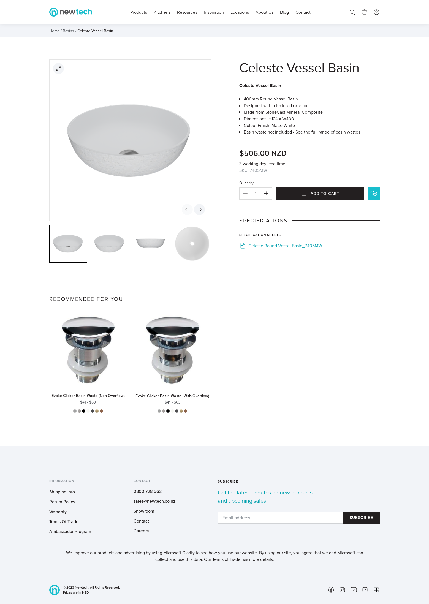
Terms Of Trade (63, 521)
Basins (68, 31)
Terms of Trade (226, 559)
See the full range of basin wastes (327, 132)
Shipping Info (62, 492)
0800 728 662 (148, 491)
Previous (187, 209)
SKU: (244, 170)
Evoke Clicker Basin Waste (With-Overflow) (172, 396)
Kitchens (162, 12)
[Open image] (58, 68)
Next (199, 209)
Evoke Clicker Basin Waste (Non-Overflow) (88, 395)
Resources (187, 12)
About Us (264, 12)
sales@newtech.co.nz (154, 501)
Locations (239, 12)
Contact (141, 521)
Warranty (58, 511)
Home (54, 31)
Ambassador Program (70, 531)
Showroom (144, 511)
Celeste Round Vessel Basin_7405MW (285, 246)
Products (138, 12)
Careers (141, 531)
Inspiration (214, 12)
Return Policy (62, 502)
